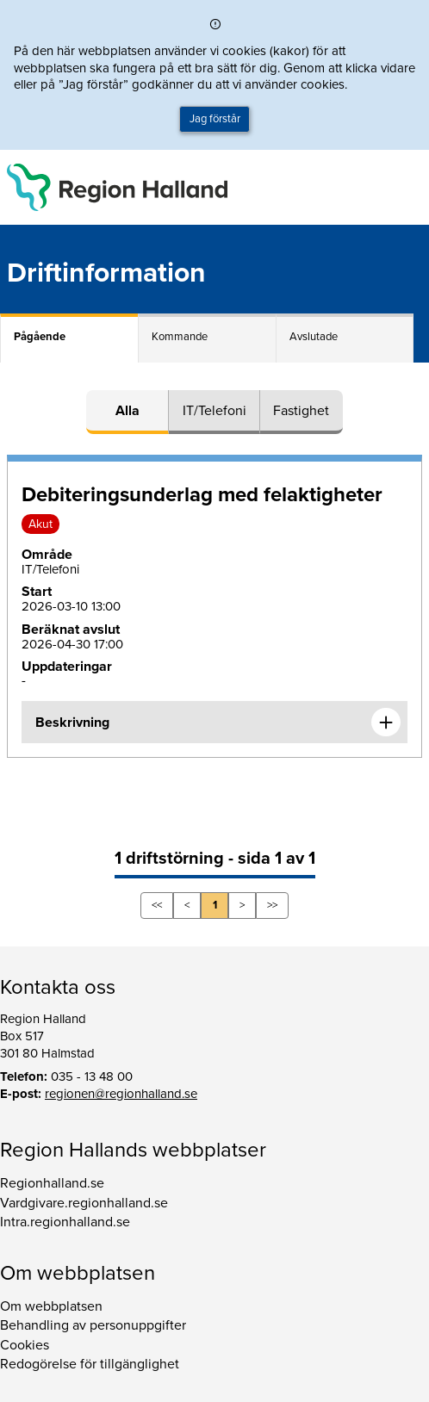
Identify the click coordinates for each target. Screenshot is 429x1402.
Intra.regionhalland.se (65, 1222)
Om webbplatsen (51, 1306)
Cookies (24, 1345)
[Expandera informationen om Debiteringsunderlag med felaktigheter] (386, 722)
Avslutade (313, 337)
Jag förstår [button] (215, 119)
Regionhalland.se (52, 1183)
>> (272, 905)
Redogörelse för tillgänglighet (89, 1364)
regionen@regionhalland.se (121, 1093)
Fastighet (301, 410)
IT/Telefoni (214, 410)
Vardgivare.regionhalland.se (84, 1203)
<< (157, 905)
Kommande (180, 337)
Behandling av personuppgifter (93, 1325)
